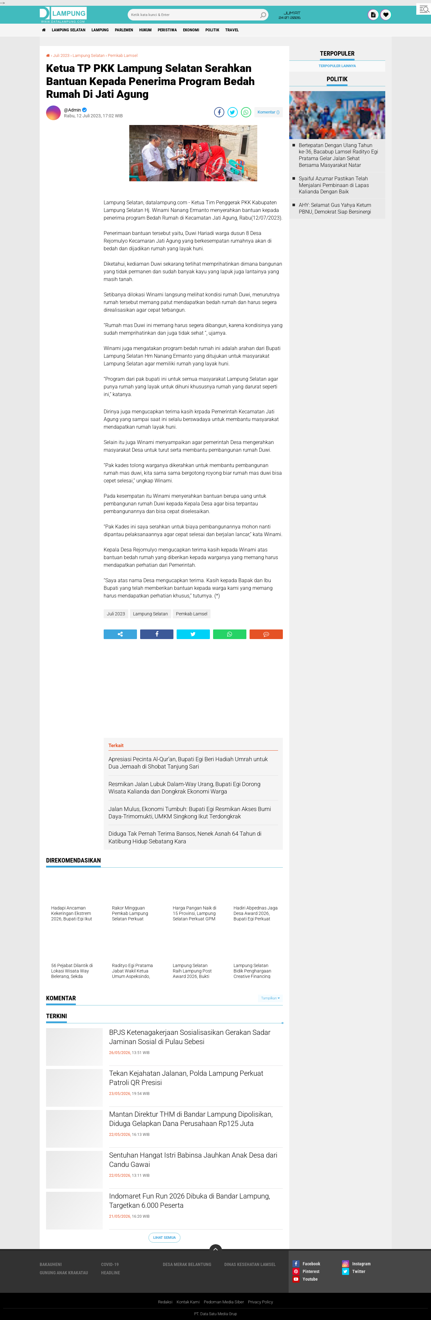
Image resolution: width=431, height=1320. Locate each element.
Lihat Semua (164, 1237)
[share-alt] (120, 634)
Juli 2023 (62, 55)
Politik (235, 30)
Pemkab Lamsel (128, 55)
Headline (110, 1272)
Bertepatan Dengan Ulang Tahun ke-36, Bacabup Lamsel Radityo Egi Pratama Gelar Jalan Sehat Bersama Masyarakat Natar (338, 155)
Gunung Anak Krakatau (64, 1272)
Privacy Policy (264, 1302)
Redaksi (161, 1302)
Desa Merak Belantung (187, 1264)
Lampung (108, 30)
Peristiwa (184, 30)
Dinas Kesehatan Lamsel (250, 1264)
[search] (198, 14)
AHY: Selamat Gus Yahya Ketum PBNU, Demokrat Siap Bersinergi (335, 208)
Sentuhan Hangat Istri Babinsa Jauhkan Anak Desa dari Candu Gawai (190, 1161)
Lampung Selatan (72, 30)
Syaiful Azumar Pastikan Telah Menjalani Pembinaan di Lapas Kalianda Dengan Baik (334, 185)
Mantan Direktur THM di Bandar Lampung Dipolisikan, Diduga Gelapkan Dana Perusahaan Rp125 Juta (194, 1126)
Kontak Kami (186, 1302)
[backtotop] (215, 1250)
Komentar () (269, 112)
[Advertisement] (71, 221)
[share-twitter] (232, 112)
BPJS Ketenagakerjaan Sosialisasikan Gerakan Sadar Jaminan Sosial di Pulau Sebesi (192, 1038)
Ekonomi (211, 30)
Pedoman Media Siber (224, 1302)
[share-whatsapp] (246, 112)
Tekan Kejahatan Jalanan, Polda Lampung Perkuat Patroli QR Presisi (184, 1079)
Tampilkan (270, 998)
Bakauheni (51, 1264)
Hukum (160, 30)
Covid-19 (110, 1264)
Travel (257, 30)
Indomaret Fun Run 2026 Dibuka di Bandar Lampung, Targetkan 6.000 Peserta (185, 1202)
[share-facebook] (219, 112)
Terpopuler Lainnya (337, 66)
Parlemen (135, 30)
